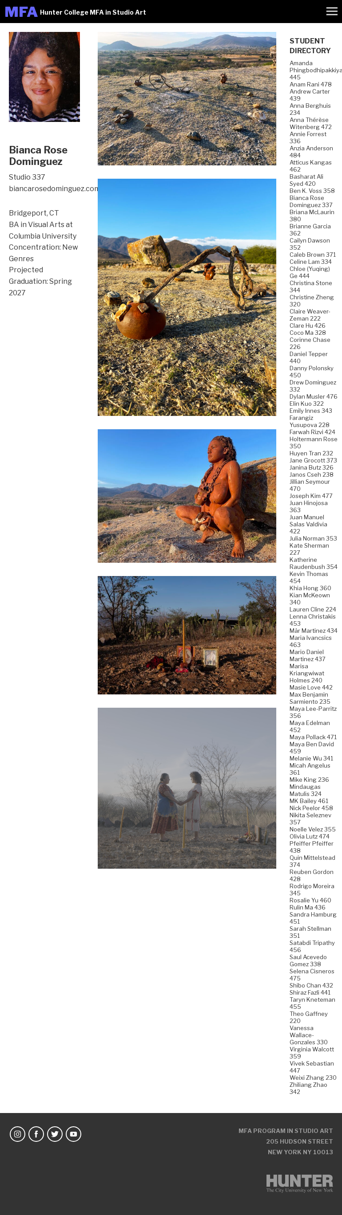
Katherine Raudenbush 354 (314, 563)
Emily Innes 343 (311, 410)
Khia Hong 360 (310, 588)
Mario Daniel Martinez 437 (308, 655)
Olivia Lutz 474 (310, 836)
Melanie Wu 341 (311, 758)
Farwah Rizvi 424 (312, 431)
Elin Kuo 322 (307, 403)
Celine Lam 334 (311, 261)
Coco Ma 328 (308, 332)
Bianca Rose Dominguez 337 (311, 201)
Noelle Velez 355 (313, 829)
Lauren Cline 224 (313, 609)
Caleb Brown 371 (313, 254)
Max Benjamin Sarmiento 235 (310, 698)
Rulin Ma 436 (308, 907)
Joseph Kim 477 (311, 495)
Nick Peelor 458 (311, 807)
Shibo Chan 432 (311, 985)
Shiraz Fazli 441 (310, 992)
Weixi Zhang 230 (313, 1077)
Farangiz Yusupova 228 (310, 421)
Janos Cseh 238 (312, 474)
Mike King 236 (309, 779)
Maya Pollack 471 (313, 737)
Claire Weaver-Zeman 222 (310, 315)
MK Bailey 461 (309, 800)
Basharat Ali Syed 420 (306, 180)
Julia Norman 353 (313, 538)
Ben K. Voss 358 (312, 190)
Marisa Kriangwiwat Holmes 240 (307, 673)
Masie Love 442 (311, 687)
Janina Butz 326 (312, 467)
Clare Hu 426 (308, 325)
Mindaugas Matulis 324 (306, 790)
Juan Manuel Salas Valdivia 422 (308, 524)
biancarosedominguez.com (54, 188)
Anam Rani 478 (311, 84)
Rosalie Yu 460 (310, 900)
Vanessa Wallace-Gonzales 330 (309, 1035)
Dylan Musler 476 (314, 396)
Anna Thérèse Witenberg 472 (311, 123)
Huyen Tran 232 (311, 453)
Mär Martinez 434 (314, 630)
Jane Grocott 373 (313, 460)
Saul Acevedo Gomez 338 (308, 960)
